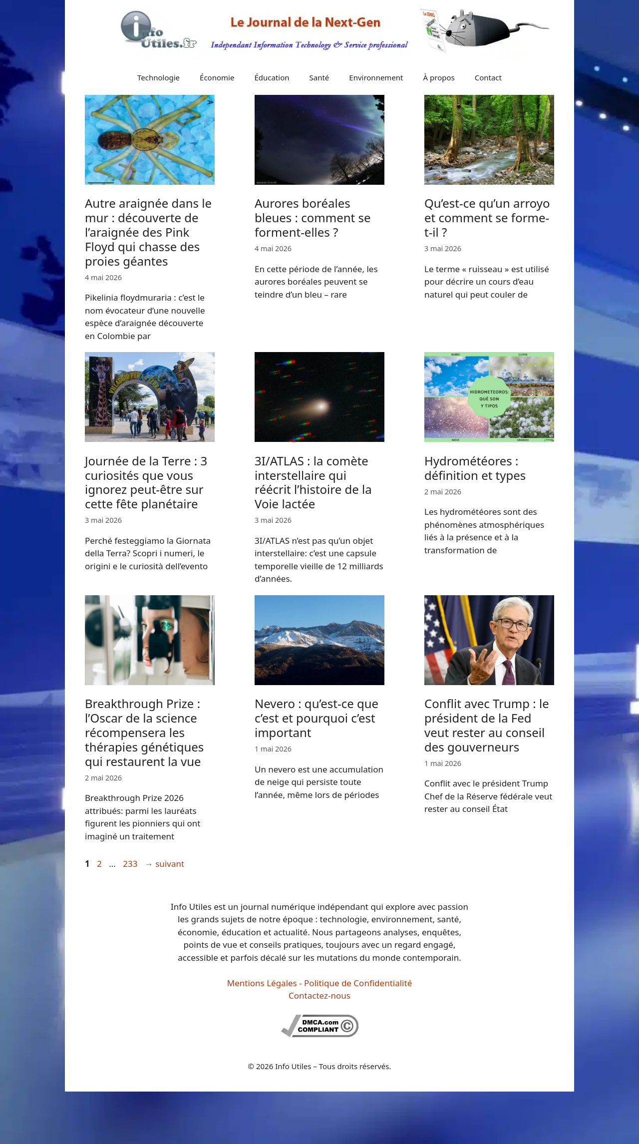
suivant (164, 863)
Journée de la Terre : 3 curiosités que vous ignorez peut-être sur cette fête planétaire (146, 482)
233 (131, 863)
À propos (439, 77)
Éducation (271, 77)
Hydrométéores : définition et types (475, 467)
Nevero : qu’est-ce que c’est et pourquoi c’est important (316, 718)
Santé (319, 77)
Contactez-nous (319, 995)
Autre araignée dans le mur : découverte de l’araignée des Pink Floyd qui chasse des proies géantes (148, 232)
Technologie (158, 77)
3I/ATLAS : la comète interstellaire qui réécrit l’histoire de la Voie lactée (313, 482)
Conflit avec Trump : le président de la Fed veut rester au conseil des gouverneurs (486, 725)
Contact (488, 77)
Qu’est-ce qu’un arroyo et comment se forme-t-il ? (487, 217)
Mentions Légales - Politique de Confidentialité (319, 983)
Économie (217, 77)
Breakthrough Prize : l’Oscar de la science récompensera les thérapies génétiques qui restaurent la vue (144, 732)
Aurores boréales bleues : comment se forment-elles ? (313, 217)
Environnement (376, 77)
